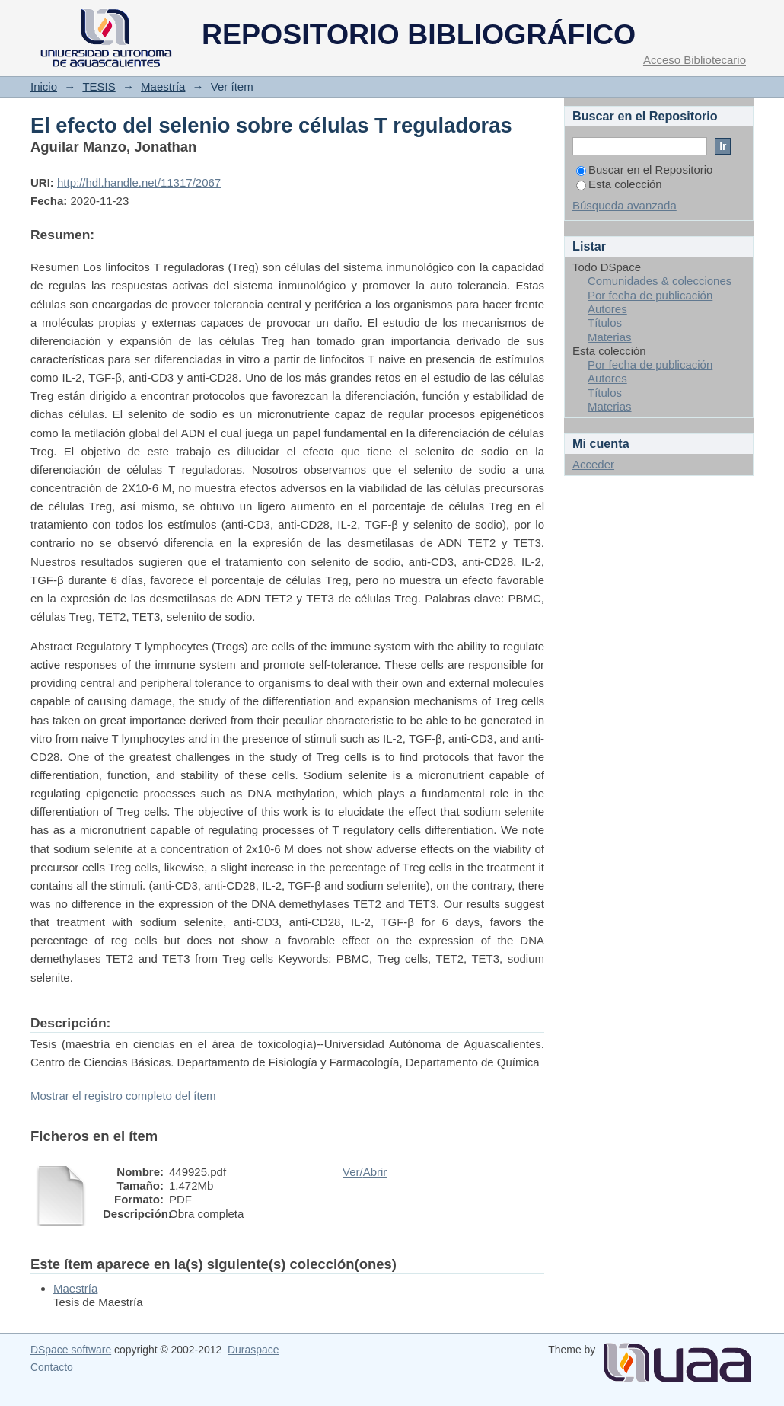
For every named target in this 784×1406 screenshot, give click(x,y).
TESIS (98, 86)
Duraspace (253, 1350)
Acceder (593, 464)
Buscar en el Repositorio (644, 169)
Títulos (605, 322)
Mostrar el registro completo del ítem (122, 1095)
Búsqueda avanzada (624, 205)
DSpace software (70, 1350)
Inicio (43, 86)
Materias (610, 337)
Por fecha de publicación (650, 295)
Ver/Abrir (365, 1171)
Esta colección (619, 183)
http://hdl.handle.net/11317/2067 (139, 182)
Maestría (163, 86)
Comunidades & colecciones (659, 280)
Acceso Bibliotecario (694, 59)
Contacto (51, 1367)
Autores (607, 308)
